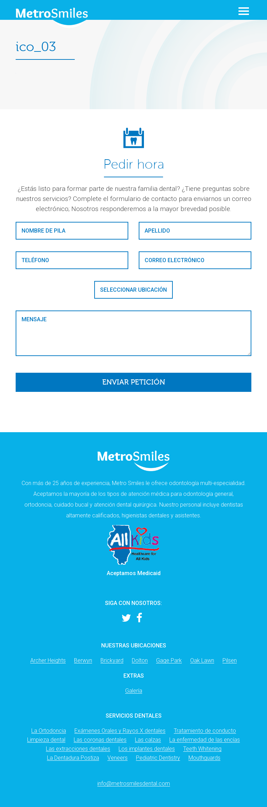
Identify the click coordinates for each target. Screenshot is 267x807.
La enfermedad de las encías (204, 739)
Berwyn (83, 660)
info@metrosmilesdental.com (133, 783)
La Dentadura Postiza (73, 757)
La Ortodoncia (48, 730)
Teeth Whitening (202, 748)
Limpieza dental (46, 739)
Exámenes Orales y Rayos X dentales (119, 730)
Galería (133, 690)
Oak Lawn (202, 660)
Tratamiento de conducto (205, 730)
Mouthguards (204, 757)
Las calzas (148, 739)
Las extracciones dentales (78, 748)
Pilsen (229, 660)
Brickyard (111, 660)
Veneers (117, 757)
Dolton (140, 660)
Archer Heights (48, 660)
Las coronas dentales (100, 739)
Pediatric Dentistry (158, 757)
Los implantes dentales (147, 748)
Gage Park (169, 660)
